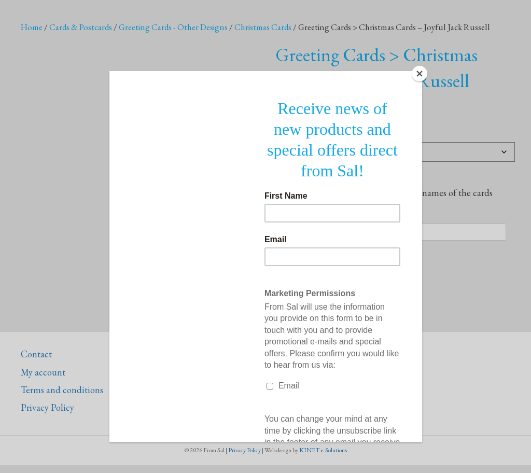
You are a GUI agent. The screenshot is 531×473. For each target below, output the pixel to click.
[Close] (419, 73)
